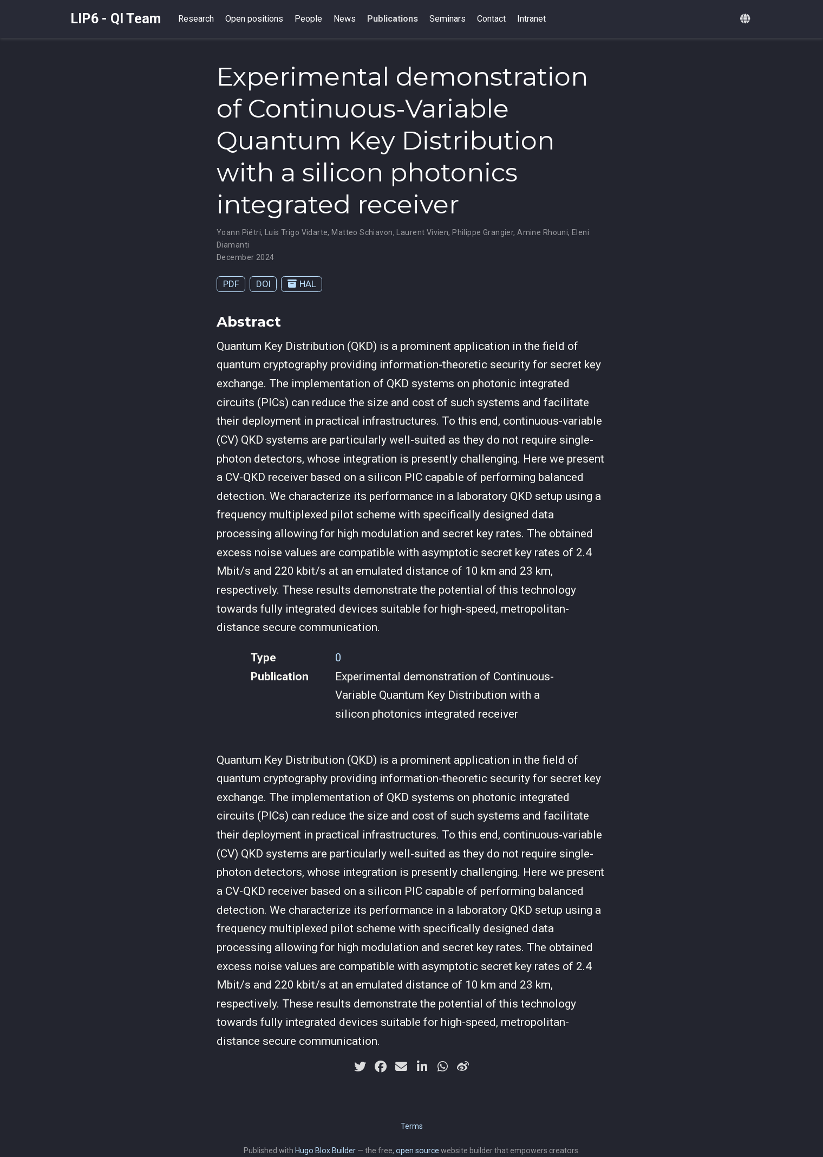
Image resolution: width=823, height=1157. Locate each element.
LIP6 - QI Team (115, 19)
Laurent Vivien (422, 232)
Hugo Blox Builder (325, 1150)
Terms (412, 1126)
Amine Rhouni (542, 232)
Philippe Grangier (482, 232)
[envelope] (401, 1066)
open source (417, 1150)
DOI (263, 283)
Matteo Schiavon (362, 232)
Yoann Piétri (239, 232)
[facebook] (381, 1066)
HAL (302, 283)
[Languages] (746, 19)
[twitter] (360, 1066)
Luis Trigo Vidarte (296, 232)
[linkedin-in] (422, 1066)
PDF (231, 283)
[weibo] (463, 1066)
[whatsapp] (442, 1066)
